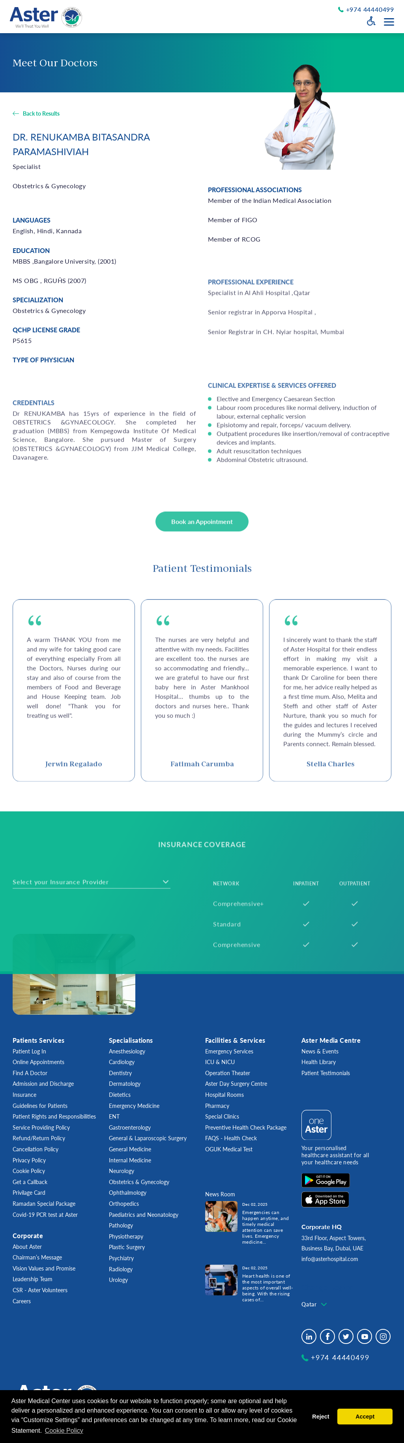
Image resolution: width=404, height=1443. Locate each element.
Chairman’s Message (37, 1257)
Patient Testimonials (325, 1073)
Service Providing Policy (41, 1127)
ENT (114, 1116)
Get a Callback (30, 1182)
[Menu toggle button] (389, 22)
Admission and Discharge (43, 1083)
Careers (22, 1301)
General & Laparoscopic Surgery (148, 1138)
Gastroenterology (130, 1127)
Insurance (24, 1094)
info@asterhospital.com (329, 1259)
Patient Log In (29, 1051)
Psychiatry (121, 1258)
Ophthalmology (127, 1192)
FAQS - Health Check (231, 1138)
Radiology (121, 1269)
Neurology (121, 1171)
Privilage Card (29, 1192)
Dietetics (120, 1094)
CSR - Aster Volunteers (40, 1290)
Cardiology (122, 1062)
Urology (118, 1279)
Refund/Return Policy (39, 1138)
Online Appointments (38, 1062)
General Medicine (130, 1149)
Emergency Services (229, 1051)
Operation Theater (227, 1073)
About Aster (27, 1246)
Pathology (121, 1225)
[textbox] (315, 1304)
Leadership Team (32, 1279)
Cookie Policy (29, 1171)
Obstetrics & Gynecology (139, 1182)
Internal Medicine (130, 1160)
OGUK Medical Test (228, 1149)
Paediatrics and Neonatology (143, 1214)
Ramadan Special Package (44, 1203)
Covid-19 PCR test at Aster (45, 1214)
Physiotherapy (126, 1236)
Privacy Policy (29, 1160)
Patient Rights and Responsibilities (54, 1116)
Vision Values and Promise (44, 1268)
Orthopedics (124, 1203)
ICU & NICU (220, 1062)
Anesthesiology (127, 1051)
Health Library (318, 1062)
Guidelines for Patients (40, 1105)
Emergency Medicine (134, 1105)
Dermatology (124, 1083)
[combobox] (315, 1304)
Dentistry (120, 1073)
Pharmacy (217, 1105)
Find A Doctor (30, 1073)
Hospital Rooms (224, 1094)
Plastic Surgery (127, 1247)
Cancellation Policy (35, 1149)
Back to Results (41, 113)
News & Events (320, 1051)
